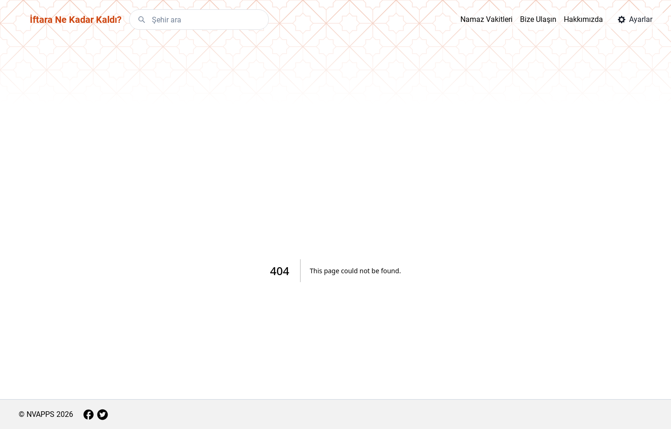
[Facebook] (88, 414)
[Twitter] (102, 414)
